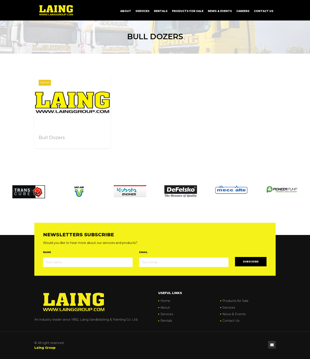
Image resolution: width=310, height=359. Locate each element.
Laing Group (44, 348)
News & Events (220, 11)
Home (165, 301)
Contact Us (263, 11)
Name (47, 252)
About (125, 11)
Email (143, 252)
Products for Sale (187, 11)
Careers (243, 11)
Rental (44, 82)
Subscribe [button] (251, 261)
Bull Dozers (52, 137)
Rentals (161, 11)
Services (142, 11)
